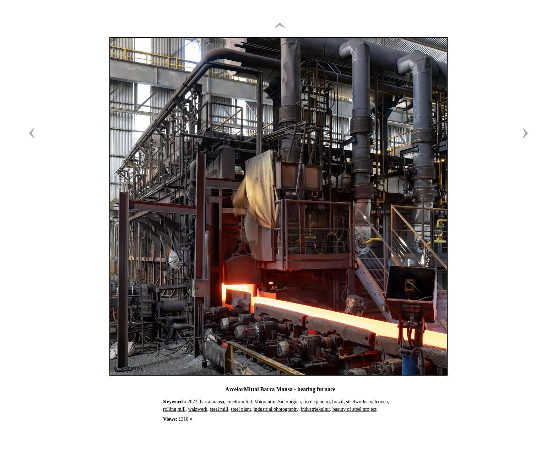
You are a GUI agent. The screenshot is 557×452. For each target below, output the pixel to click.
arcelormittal (239, 401)
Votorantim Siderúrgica (277, 401)
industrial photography (276, 409)
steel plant (241, 409)
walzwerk (197, 409)
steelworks (356, 401)
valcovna (379, 401)
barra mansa (212, 401)
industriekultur (315, 409)
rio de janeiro (316, 401)
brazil (338, 401)
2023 (193, 401)
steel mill (219, 409)
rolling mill (174, 409)
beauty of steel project (354, 409)
